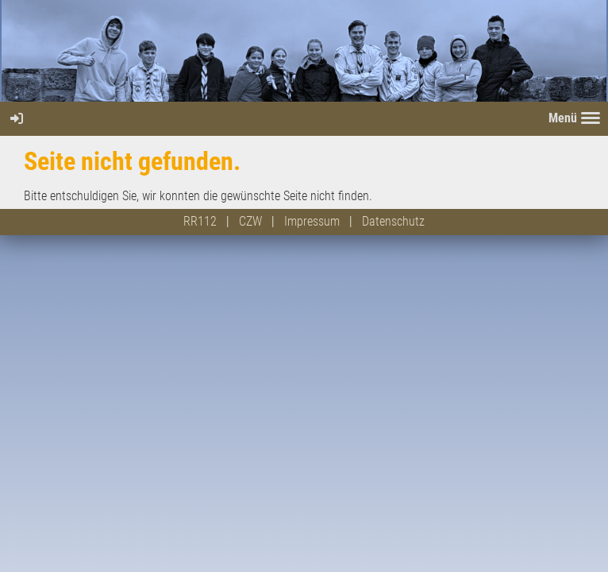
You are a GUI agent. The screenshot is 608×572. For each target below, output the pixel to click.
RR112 (200, 221)
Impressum (312, 221)
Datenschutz (393, 221)
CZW (250, 221)
